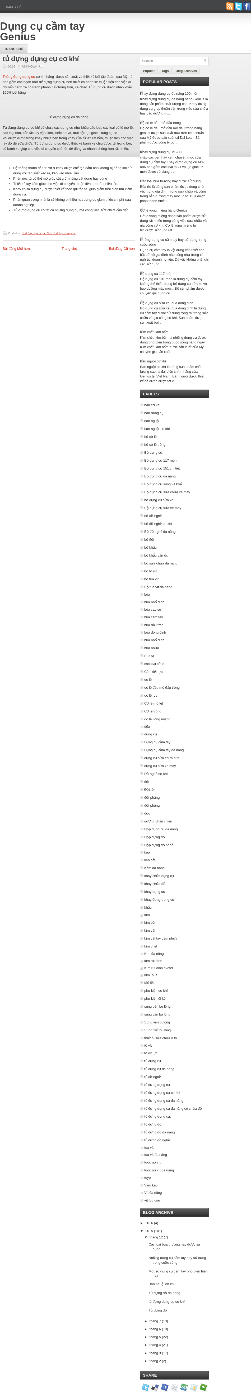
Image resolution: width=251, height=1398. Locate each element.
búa (147, 594)
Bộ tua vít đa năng (158, 587)
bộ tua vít (151, 579)
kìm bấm (150, 923)
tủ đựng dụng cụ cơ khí (41, 58)
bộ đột (149, 540)
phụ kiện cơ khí (156, 991)
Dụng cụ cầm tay (157, 742)
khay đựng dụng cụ (159, 900)
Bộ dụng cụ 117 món (156, 274)
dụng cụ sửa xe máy (160, 766)
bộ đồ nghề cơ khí (158, 524)
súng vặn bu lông (157, 1014)
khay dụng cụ (154, 892)
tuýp (147, 1178)
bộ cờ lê (150, 437)
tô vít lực (150, 1053)
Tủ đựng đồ (157, 1310)
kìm (147, 915)
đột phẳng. (152, 805)
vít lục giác (152, 1200)
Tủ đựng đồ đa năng (164, 1293)
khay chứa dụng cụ (159, 876)
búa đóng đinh (155, 632)
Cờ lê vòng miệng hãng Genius (163, 210)
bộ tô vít (150, 571)
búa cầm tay (153, 617)
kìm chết (150, 946)
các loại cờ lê (154, 664)
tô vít (148, 1045)
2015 (149, 1231)
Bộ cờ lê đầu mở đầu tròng (160, 123)
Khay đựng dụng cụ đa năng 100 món (169, 93)
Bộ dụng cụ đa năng (160, 476)
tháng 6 (155, 1329)
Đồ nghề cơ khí (156, 774)
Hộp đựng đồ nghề (158, 845)
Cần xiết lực (153, 672)
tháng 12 (156, 1237)
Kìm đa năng (154, 954)
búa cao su (152, 609)
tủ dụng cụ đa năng (159, 1069)
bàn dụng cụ (154, 413)
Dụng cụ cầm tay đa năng (164, 750)
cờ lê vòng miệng (157, 719)
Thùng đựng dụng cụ (19, 77)
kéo (147, 852)
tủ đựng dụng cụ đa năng (163, 1101)
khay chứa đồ (154, 884)
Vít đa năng (153, 1193)
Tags (165, 71)
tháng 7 (155, 1321)
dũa (147, 727)
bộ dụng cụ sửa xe (158, 500)
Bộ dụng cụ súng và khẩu (164, 484)
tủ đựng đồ (152, 1124)
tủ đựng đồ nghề (157, 1140)
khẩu (148, 907)
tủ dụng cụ (152, 1061)
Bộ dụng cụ (153, 452)
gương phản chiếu (158, 821)
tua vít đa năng (155, 1155)
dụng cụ (150, 734)
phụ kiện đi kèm (156, 998)
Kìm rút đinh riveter (158, 968)
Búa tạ (149, 656)
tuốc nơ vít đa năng (159, 1170)
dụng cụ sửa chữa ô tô (161, 758)
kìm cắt (149, 930)
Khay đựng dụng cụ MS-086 (161, 152)
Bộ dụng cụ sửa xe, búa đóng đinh (166, 303)
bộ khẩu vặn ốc (156, 555)
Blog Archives (186, 71)
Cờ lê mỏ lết (153, 703)
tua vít (149, 1148)
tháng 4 (155, 1345)
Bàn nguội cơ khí (153, 361)
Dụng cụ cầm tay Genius (42, 31)
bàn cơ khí (152, 405)
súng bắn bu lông (157, 1006)
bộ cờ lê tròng (154, 445)
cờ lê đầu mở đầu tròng (162, 688)
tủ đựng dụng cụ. (64, 233)
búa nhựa (151, 648)
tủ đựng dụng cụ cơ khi (37, 233)
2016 (149, 1223)
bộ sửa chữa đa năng (161, 563)
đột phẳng (152, 797)
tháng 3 (155, 1353)
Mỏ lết (149, 983)
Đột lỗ (149, 790)
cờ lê (148, 680)
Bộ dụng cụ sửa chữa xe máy (167, 492)
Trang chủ (12, 7)
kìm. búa (150, 975)
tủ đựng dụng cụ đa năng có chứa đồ (173, 1108)
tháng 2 (155, 1361)
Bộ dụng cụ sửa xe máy (162, 508)
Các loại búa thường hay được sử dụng (170, 181)
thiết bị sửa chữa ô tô (160, 1038)
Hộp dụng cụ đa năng (161, 829)
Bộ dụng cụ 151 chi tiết (162, 468)
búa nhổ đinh (154, 602)
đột (146, 782)
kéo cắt (149, 860)
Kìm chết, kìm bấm (154, 332)
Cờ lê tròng (152, 711)
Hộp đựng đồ (154, 837)
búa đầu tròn (154, 625)
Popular (149, 71)
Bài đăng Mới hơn (16, 249)
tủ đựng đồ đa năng (159, 1132)
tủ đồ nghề (152, 1077)
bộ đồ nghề (153, 516)
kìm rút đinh (153, 961)
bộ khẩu (150, 547)
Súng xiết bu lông (157, 1030)
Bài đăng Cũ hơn (122, 249)
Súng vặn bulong (157, 1022)
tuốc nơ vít (152, 1162)
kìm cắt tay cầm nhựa (160, 938)
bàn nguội (152, 421)
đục (147, 813)
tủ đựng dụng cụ (157, 1085)
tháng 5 (155, 1337)
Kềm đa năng (154, 868)
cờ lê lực (150, 695)
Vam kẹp (150, 1185)
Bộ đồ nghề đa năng (159, 532)
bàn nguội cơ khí (157, 429)
